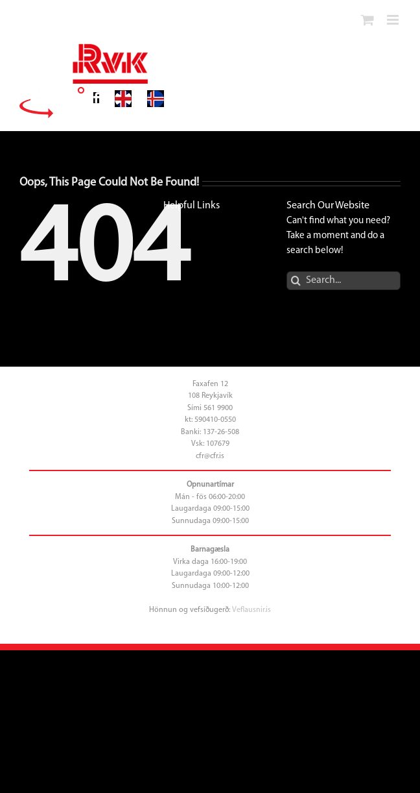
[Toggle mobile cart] (367, 20)
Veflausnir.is (251, 610)
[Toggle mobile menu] (394, 20)
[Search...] (343, 280)
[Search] (295, 280)
